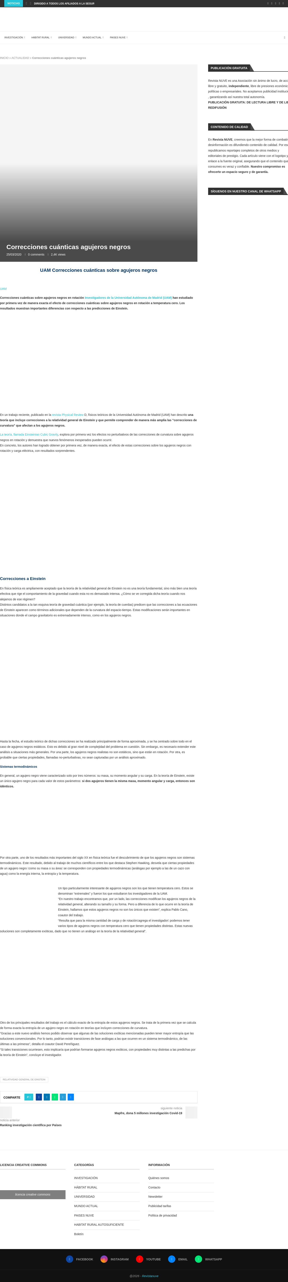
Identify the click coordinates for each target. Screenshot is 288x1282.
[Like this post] (30, 1096)
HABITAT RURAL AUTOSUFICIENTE (99, 1224)
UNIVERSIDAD (65, 37)
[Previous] (26, 3)
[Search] (286, 37)
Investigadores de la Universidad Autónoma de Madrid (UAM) (128, 297)
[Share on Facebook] (39, 1096)
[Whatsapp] (283, 3)
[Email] (279, 3)
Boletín (79, 1233)
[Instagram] (271, 3)
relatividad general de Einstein (24, 1079)
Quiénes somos (158, 1177)
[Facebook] (268, 3)
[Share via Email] (71, 1096)
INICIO (4, 57)
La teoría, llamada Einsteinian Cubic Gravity (29, 434)
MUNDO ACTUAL (91, 37)
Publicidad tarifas (159, 1205)
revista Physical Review (68, 414)
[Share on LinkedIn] (47, 1096)
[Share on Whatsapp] (55, 1096)
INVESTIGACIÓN (12, 37)
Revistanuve (150, 1275)
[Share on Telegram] (63, 1096)
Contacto (154, 1186)
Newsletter (155, 1196)
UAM (3, 288)
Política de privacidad (162, 1215)
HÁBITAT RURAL (39, 37)
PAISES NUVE (116, 37)
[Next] (30, 3)
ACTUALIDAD (20, 57)
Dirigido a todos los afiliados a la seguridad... (68, 3)
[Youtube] (275, 3)
